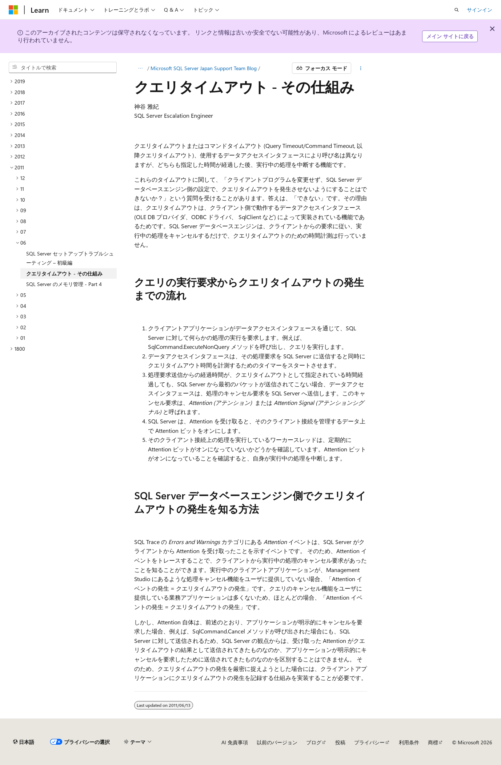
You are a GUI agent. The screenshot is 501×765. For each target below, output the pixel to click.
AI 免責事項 (234, 742)
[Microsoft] (13, 10)
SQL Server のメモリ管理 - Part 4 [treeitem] (64, 284)
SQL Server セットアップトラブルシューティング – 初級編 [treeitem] (70, 258)
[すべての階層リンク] (140, 68)
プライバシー (369, 742)
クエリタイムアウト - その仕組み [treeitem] (64, 273)
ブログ (313, 742)
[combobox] (63, 67)
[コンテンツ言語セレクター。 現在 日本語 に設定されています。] (24, 742)
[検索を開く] (456, 9)
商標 (433, 742)
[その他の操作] (360, 68)
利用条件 (409, 742)
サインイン (479, 9)
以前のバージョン (277, 742)
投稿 (340, 742)
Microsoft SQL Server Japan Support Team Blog (204, 68)
